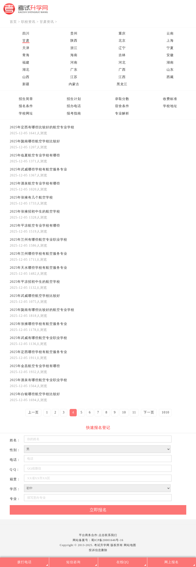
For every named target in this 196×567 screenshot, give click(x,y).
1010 (165, 412)
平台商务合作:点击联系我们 (98, 535)
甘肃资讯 (47, 22)
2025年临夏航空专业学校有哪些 (35, 155)
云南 (170, 33)
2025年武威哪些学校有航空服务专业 (38, 169)
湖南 (170, 62)
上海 (170, 40)
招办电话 (74, 106)
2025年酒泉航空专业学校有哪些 (35, 183)
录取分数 (122, 99)
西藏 (170, 77)
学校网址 (26, 113)
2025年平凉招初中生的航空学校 (35, 282)
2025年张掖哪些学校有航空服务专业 (38, 324)
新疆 (25, 84)
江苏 (73, 77)
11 (134, 412)
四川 (25, 33)
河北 (122, 62)
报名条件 (26, 106)
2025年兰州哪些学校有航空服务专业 (38, 253)
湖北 (25, 69)
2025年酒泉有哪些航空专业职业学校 (38, 380)
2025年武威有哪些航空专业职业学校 (38, 338)
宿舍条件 (122, 106)
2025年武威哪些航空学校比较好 (35, 296)
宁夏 (170, 48)
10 (124, 412)
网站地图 (130, 545)
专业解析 (122, 113)
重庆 (122, 33)
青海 (25, 55)
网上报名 (171, 562)
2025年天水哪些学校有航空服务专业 (38, 267)
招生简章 (26, 99)
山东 (170, 69)
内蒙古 (74, 84)
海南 (73, 55)
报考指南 (74, 113)
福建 (25, 62)
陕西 (73, 40)
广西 (122, 69)
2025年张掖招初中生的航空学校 (35, 211)
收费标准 (170, 99)
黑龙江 (122, 84)
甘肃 (25, 40)
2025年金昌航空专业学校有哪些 (35, 366)
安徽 (170, 55)
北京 (122, 40)
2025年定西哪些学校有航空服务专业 (38, 352)
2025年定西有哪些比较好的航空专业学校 (42, 127)
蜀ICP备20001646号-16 (107, 540)
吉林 (122, 55)
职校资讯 (28, 22)
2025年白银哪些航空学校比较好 (35, 394)
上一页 (33, 412)
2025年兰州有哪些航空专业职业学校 (38, 239)
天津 (25, 48)
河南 (73, 62)
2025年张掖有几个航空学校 (31, 197)
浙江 (73, 48)
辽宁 (122, 48)
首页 (13, 22)
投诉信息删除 (98, 550)
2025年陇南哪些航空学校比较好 (35, 141)
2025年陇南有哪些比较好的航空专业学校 (42, 310)
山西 (25, 77)
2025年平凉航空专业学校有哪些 (35, 225)
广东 (73, 69)
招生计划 (74, 99)
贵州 (73, 33)
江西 (122, 77)
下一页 (148, 412)
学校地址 (170, 106)
